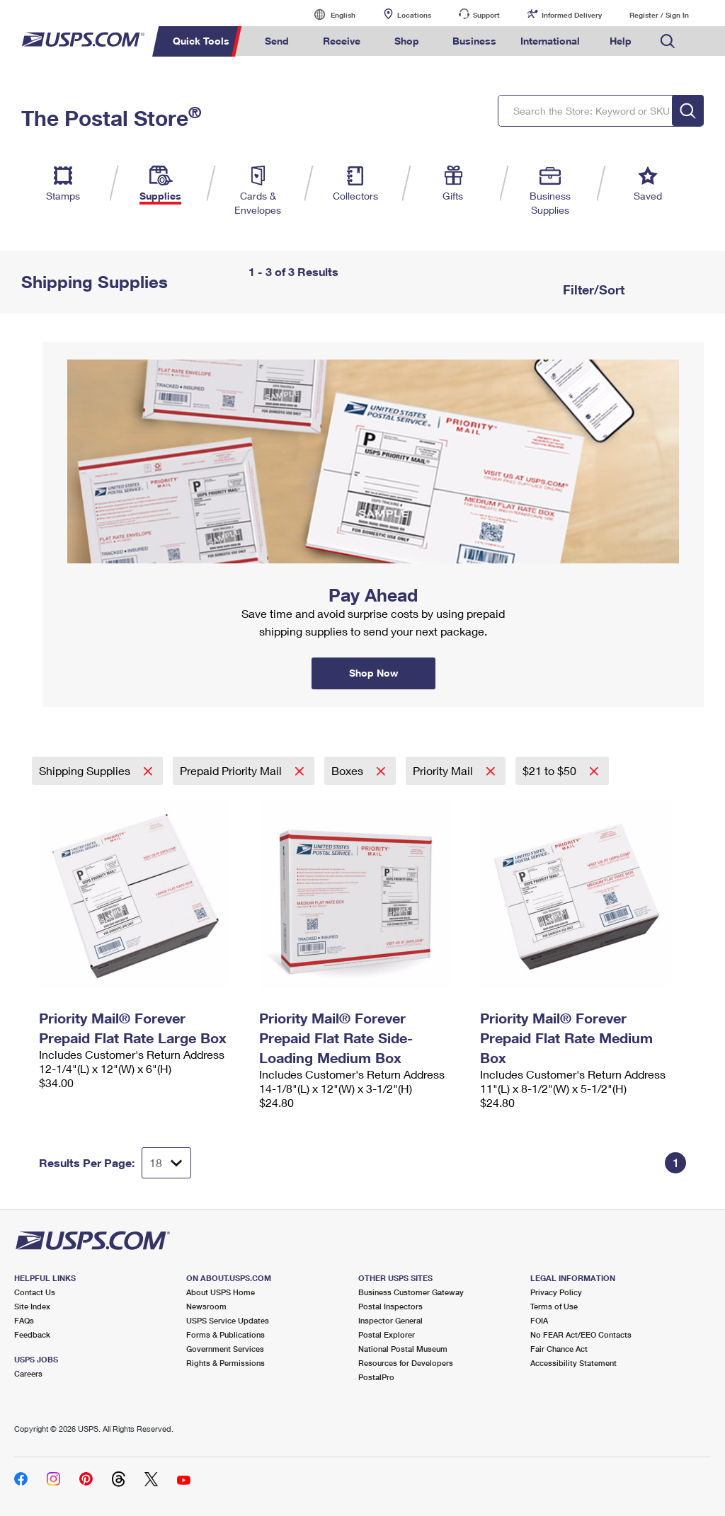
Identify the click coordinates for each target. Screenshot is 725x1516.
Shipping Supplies (86, 770)
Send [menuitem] (277, 41)
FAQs (24, 1320)
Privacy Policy (556, 1292)
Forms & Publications (225, 1334)
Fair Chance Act (559, 1348)
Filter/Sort (591, 289)
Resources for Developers (405, 1362)
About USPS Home (220, 1292)
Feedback (32, 1334)
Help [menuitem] (621, 41)
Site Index (32, 1306)
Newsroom (206, 1306)
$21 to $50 (551, 770)
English (328, 14)
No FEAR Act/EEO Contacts (581, 1334)
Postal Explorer (386, 1334)
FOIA (539, 1320)
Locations (414, 15)
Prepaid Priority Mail (232, 770)
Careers (28, 1373)
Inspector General (390, 1320)
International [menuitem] (550, 41)
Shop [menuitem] (406, 41)
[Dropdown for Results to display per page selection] (166, 1162)
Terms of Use (554, 1306)
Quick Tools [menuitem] (201, 41)
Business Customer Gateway (411, 1292)
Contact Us (34, 1292)
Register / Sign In (659, 15)
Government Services (225, 1348)
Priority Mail (444, 770)
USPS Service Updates (227, 1320)
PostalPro (376, 1377)
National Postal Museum (402, 1348)
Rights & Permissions (225, 1362)
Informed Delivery (572, 15)
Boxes (348, 770)
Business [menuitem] (474, 41)
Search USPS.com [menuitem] (667, 41)
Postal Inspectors (390, 1306)
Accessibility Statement (573, 1362)
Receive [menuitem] (341, 41)
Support (486, 15)
